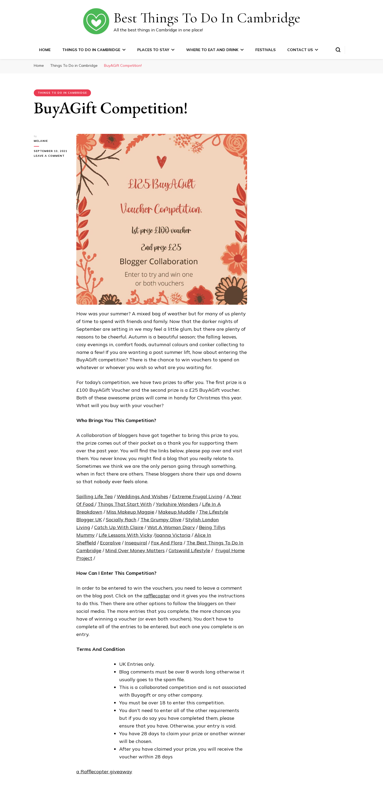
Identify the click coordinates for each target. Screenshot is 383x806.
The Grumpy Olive (160, 519)
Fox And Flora (166, 543)
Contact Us (300, 49)
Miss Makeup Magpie (130, 512)
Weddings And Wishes (142, 496)
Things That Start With (125, 504)
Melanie (41, 141)
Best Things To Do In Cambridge (207, 17)
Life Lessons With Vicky (125, 535)
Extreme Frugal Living (197, 496)
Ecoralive (110, 543)
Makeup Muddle (176, 512)
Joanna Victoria (172, 535)
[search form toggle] (338, 49)
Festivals (265, 49)
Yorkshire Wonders (177, 504)
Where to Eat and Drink (212, 49)
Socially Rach (121, 519)
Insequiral (136, 543)
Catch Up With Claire (118, 527)
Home (45, 49)
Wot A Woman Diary (171, 527)
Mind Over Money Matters (135, 550)
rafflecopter (157, 596)
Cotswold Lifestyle (189, 550)
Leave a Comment (51, 156)
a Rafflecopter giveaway (104, 771)
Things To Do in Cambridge (91, 49)
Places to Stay (153, 49)
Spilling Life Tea (94, 496)
